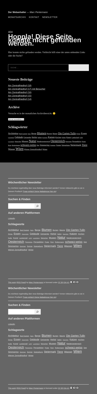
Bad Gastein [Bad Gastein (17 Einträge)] (23, 134)
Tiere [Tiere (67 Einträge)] (84, 144)
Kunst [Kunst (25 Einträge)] (68, 137)
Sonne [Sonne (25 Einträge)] (58, 145)
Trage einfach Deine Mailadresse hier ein (39, 191)
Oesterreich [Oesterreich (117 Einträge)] (58, 141)
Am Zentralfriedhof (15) (19, 96)
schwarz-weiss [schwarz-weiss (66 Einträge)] (28, 144)
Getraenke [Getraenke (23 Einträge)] (27, 137)
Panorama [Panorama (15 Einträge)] (68, 141)
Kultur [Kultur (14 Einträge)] (64, 137)
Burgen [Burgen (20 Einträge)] (49, 134)
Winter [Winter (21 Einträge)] (44, 149)
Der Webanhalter (17, 12)
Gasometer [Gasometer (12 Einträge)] (11, 137)
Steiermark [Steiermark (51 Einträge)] (75, 145)
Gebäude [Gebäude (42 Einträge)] (19, 137)
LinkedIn (11, 218)
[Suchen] (37, 206)
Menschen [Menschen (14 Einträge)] (18, 141)
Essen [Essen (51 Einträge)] (84, 133)
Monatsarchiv (17, 17)
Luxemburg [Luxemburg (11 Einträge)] (11, 141)
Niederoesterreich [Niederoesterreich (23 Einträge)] (43, 141)
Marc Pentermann (36, 282)
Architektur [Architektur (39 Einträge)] (13, 133)
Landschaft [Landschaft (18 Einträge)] (75, 137)
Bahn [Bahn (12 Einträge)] (29, 133)
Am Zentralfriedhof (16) (19, 92)
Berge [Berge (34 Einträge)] (33, 133)
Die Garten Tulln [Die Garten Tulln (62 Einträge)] (67, 133)
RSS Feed (21, 282)
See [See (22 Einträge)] (38, 145)
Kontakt (34, 17)
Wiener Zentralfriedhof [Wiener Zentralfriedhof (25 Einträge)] (33, 149)
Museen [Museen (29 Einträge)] (25, 141)
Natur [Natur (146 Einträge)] (32, 141)
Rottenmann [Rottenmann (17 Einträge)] (16, 145)
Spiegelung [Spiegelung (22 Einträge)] (66, 145)
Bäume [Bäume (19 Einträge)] (55, 134)
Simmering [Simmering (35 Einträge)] (45, 145)
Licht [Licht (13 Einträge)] (81, 137)
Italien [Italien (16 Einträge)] (40, 137)
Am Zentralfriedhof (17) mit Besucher (26, 89)
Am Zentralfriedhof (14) (19, 99)
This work (12, 282)
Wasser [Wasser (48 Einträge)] (11, 149)
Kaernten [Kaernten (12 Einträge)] (44, 137)
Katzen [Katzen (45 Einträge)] (51, 137)
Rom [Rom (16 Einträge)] (9, 145)
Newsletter (49, 17)
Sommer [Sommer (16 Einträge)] (53, 145)
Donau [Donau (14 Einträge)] (78, 134)
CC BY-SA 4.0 (68, 282)
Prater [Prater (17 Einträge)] (84, 141)
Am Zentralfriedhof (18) (19, 85)
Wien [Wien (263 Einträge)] (19, 149)
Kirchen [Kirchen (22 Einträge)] (58, 137)
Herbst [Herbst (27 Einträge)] (34, 137)
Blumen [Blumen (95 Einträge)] (41, 133)
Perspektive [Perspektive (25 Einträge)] (76, 141)
